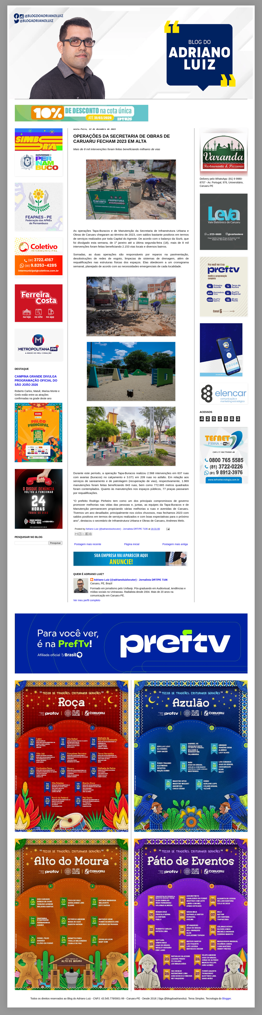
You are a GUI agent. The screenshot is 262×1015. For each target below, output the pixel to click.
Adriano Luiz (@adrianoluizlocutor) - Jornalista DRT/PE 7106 (131, 579)
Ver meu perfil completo (86, 600)
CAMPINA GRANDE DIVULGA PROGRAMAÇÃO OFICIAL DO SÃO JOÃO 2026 (36, 380)
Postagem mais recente (87, 544)
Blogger (226, 998)
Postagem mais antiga (175, 544)
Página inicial (131, 544)
